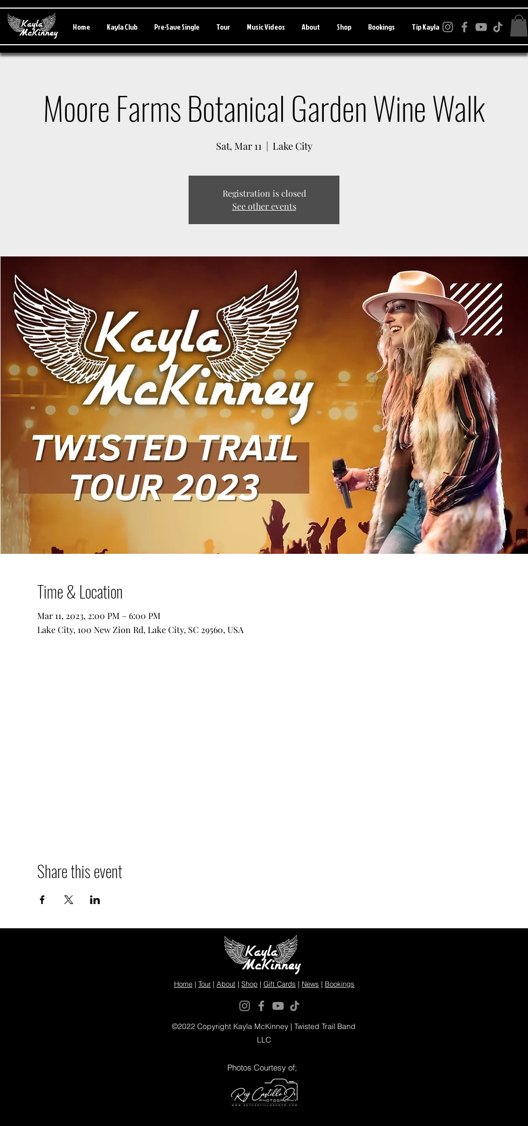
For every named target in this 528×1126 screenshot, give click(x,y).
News (310, 983)
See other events (264, 206)
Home (183, 983)
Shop (249, 983)
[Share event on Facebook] (42, 899)
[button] (519, 26)
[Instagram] (245, 1006)
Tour (204, 983)
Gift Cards (279, 983)
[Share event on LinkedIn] (95, 899)
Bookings (340, 983)
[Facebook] (261, 1006)
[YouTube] (278, 1006)
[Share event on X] (69, 899)
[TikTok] (295, 1006)
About (226, 983)
